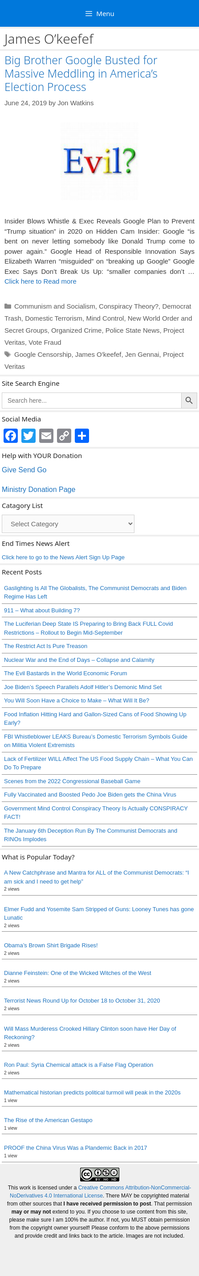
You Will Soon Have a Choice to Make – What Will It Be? (76, 700)
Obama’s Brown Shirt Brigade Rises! (51, 945)
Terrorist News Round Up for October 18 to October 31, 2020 (82, 1000)
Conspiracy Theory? (128, 306)
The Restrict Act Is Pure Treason (45, 646)
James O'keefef (98, 354)
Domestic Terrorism (53, 318)
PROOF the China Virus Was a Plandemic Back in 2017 (75, 1147)
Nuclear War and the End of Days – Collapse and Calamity (79, 660)
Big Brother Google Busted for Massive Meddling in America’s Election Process (81, 73)
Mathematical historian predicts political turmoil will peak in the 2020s (92, 1092)
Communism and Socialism (54, 306)
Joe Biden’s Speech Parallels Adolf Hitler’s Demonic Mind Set (83, 687)
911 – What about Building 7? (42, 610)
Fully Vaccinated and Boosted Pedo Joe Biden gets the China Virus (90, 794)
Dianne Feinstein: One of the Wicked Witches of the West (77, 973)
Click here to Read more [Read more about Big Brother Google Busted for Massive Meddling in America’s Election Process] (40, 281)
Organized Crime (76, 330)
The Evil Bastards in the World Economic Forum (65, 673)
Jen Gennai (142, 354)
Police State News (133, 330)
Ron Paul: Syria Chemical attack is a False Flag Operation (78, 1064)
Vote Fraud (44, 342)
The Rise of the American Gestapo (48, 1120)
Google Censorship (42, 354)
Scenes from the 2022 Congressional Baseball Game (72, 781)
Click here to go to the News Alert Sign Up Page (63, 557)
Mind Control (105, 318)
